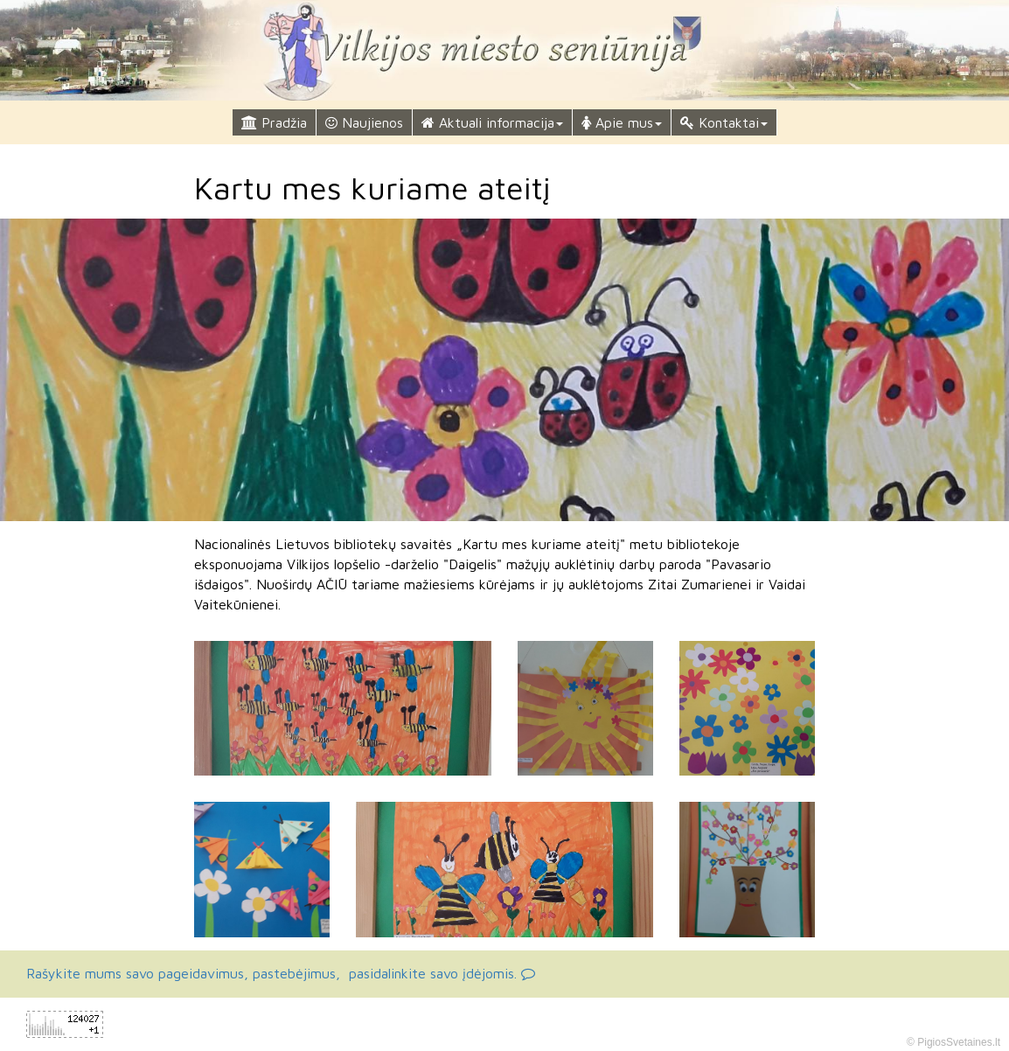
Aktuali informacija (492, 122)
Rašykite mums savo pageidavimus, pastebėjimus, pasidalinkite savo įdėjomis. (280, 973)
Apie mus (621, 122)
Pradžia (274, 122)
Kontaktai (724, 122)
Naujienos (364, 122)
